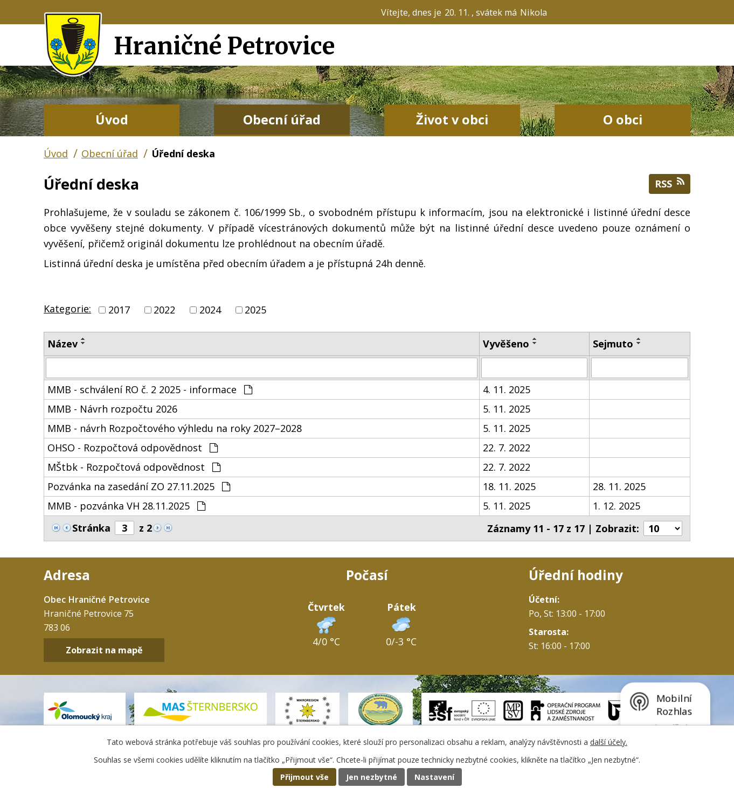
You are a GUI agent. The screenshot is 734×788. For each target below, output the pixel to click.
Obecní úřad (282, 119)
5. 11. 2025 (506, 408)
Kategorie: (67, 308)
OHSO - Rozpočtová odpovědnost (132, 447)
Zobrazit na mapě (104, 650)
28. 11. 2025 (619, 486)
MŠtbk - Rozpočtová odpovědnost (133, 467)
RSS (669, 183)
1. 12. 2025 (616, 505)
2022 (164, 309)
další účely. (608, 742)
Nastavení (434, 777)
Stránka (91, 527)
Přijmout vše (304, 777)
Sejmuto (613, 343)
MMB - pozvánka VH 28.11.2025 (126, 505)
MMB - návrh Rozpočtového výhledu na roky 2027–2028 (174, 428)
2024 (210, 309)
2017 (119, 309)
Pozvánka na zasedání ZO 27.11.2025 (138, 486)
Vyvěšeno (506, 343)
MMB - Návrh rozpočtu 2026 (112, 408)
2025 (255, 309)
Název (62, 343)
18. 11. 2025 (509, 486)
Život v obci (452, 119)
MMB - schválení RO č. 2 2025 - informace (149, 389)
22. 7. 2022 (506, 447)
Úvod (111, 119)
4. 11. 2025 (506, 389)
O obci (622, 119)
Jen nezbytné (371, 777)
